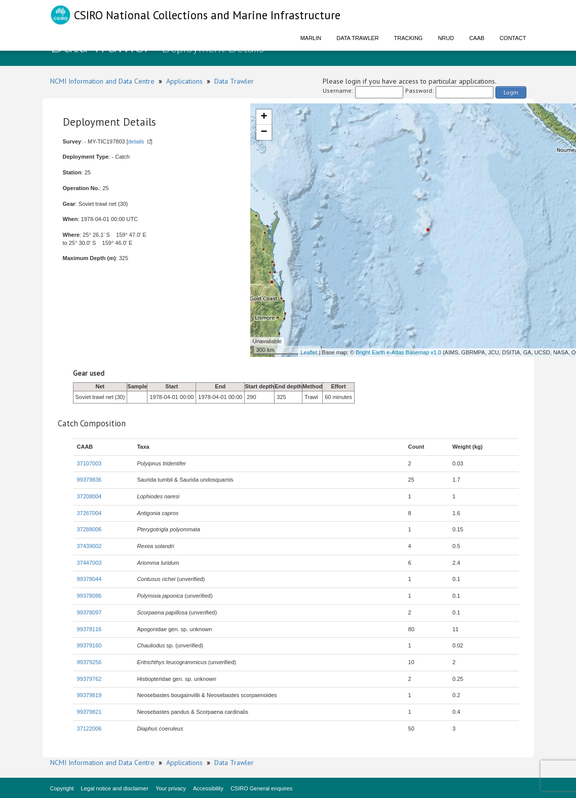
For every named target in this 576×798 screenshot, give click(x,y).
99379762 (89, 679)
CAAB (476, 38)
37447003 (89, 563)
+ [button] (263, 117)
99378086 (89, 596)
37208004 (89, 496)
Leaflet (308, 352)
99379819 (89, 695)
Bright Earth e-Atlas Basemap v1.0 (398, 352)
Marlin (311, 38)
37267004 (89, 513)
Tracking (408, 38)
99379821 (89, 712)
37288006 (89, 529)
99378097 (89, 612)
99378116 (89, 629)
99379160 (89, 645)
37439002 (89, 546)
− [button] (263, 132)
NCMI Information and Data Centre (102, 81)
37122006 (89, 729)
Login (511, 92)
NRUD (446, 38)
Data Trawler (357, 38)
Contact (513, 38)
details (136, 141)
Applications (184, 81)
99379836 (89, 480)
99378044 (89, 579)
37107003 (89, 463)
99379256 (89, 662)
